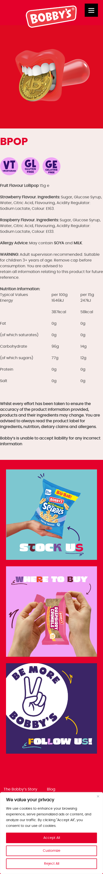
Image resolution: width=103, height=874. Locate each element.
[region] (51, 833)
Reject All (51, 863)
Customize (51, 850)
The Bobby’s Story (20, 789)
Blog (51, 789)
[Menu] (91, 10)
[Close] (98, 796)
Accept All (51, 838)
